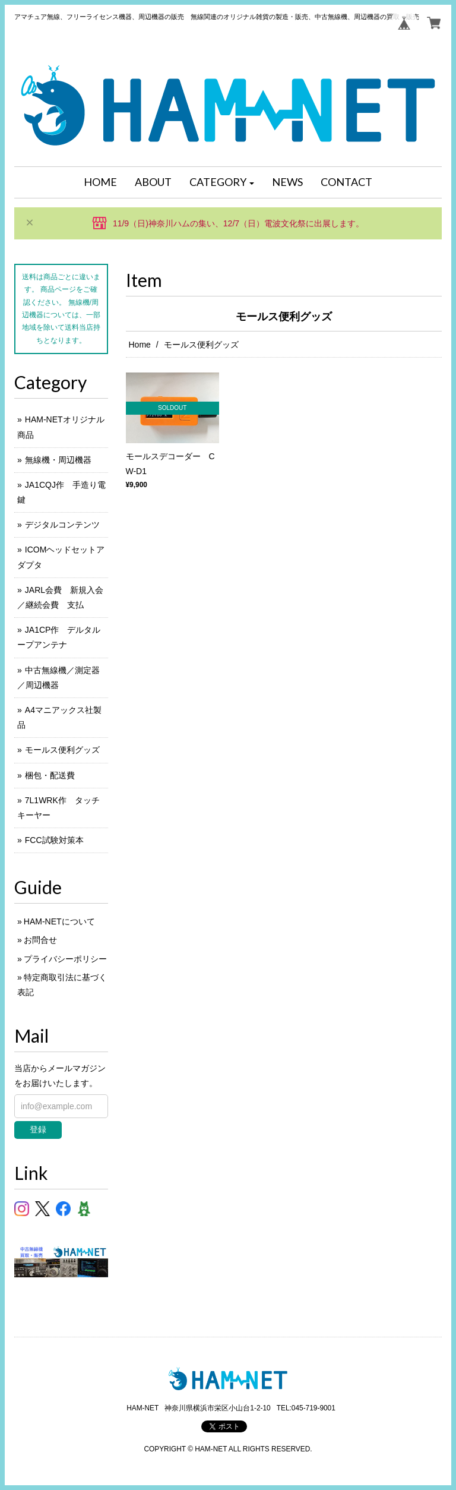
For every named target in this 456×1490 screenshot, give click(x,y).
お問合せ (40, 940)
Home (140, 344)
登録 (38, 1129)
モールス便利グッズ (62, 750)
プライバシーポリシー (65, 959)
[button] (222, 182)
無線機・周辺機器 (58, 460)
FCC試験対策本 (54, 840)
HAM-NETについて (59, 921)
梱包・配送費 (50, 775)
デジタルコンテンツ (62, 524)
